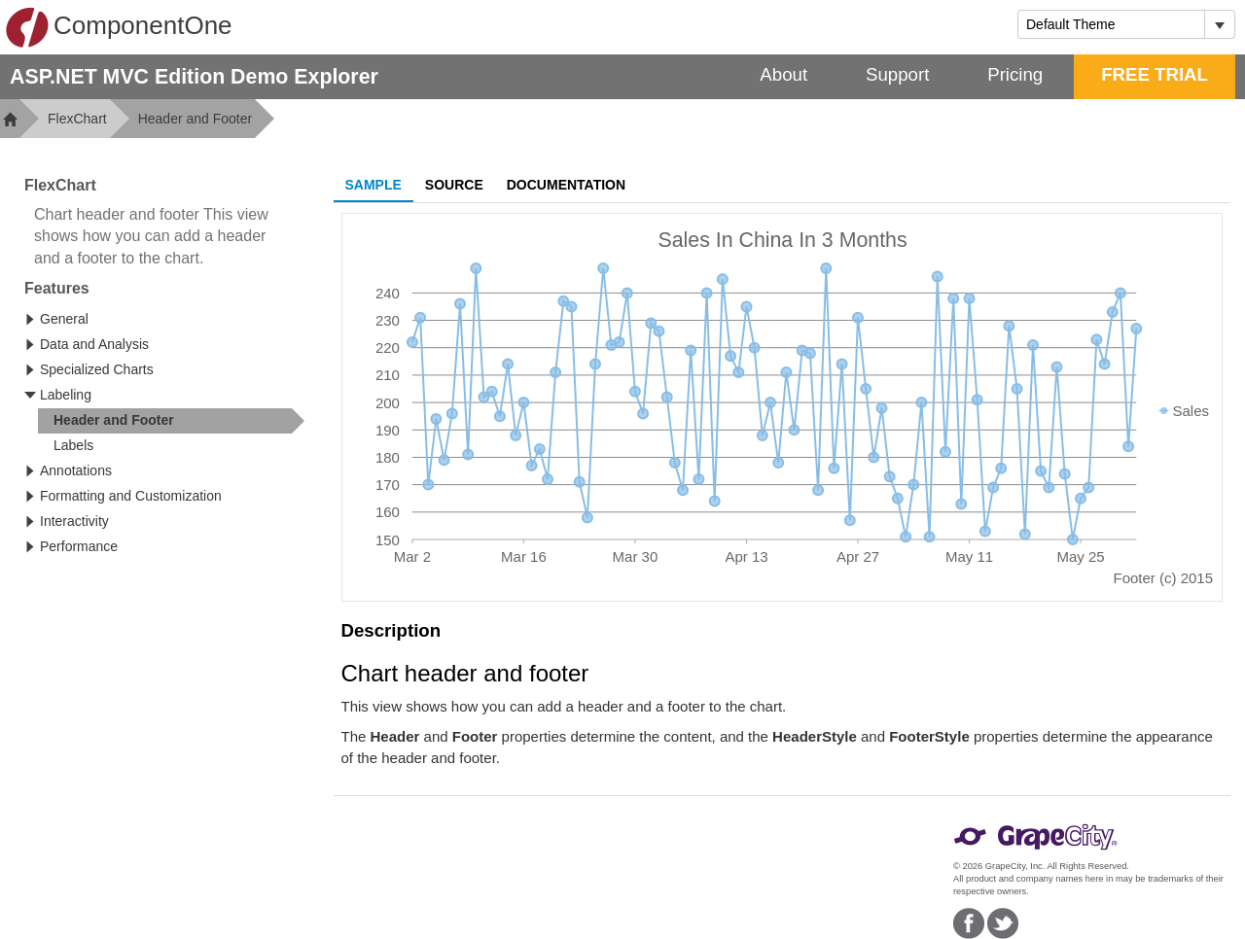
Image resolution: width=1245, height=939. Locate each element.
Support (897, 74)
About (783, 74)
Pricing (1015, 74)
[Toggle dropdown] (1219, 24)
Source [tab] (454, 184)
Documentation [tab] (566, 184)
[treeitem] (171, 421)
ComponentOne (118, 27)
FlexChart (77, 118)
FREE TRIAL (1154, 74)
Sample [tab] (373, 184)
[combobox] (1111, 24)
